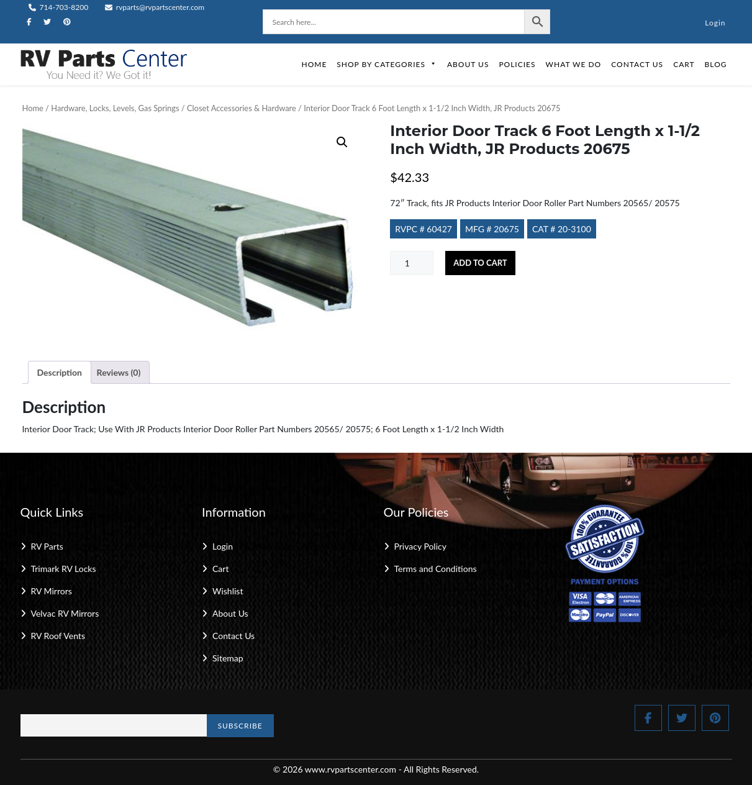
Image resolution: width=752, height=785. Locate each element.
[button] (342, 142)
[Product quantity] (411, 263)
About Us (468, 64)
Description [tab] (60, 372)
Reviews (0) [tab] (119, 372)
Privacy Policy (420, 546)
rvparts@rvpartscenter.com (155, 7)
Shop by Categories (387, 64)
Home (314, 64)
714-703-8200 (59, 7)
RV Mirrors (51, 591)
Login (715, 22)
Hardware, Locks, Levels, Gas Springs (115, 108)
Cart (683, 64)
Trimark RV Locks (63, 568)
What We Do (574, 64)
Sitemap (227, 658)
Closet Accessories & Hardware (241, 108)
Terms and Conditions (435, 568)
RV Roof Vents (58, 635)
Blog (716, 64)
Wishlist (227, 591)
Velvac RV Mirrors (65, 613)
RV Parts (47, 546)
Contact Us (637, 64)
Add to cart (480, 263)
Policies (517, 64)
